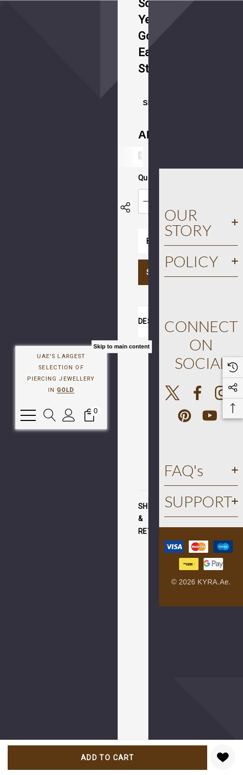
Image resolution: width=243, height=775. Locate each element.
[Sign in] (68, 415)
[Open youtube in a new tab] (209, 416)
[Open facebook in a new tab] (197, 393)
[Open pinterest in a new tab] (184, 416)
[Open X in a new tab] (172, 393)
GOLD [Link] (65, 390)
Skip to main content (121, 346)
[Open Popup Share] (125, 207)
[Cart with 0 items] (89, 415)
